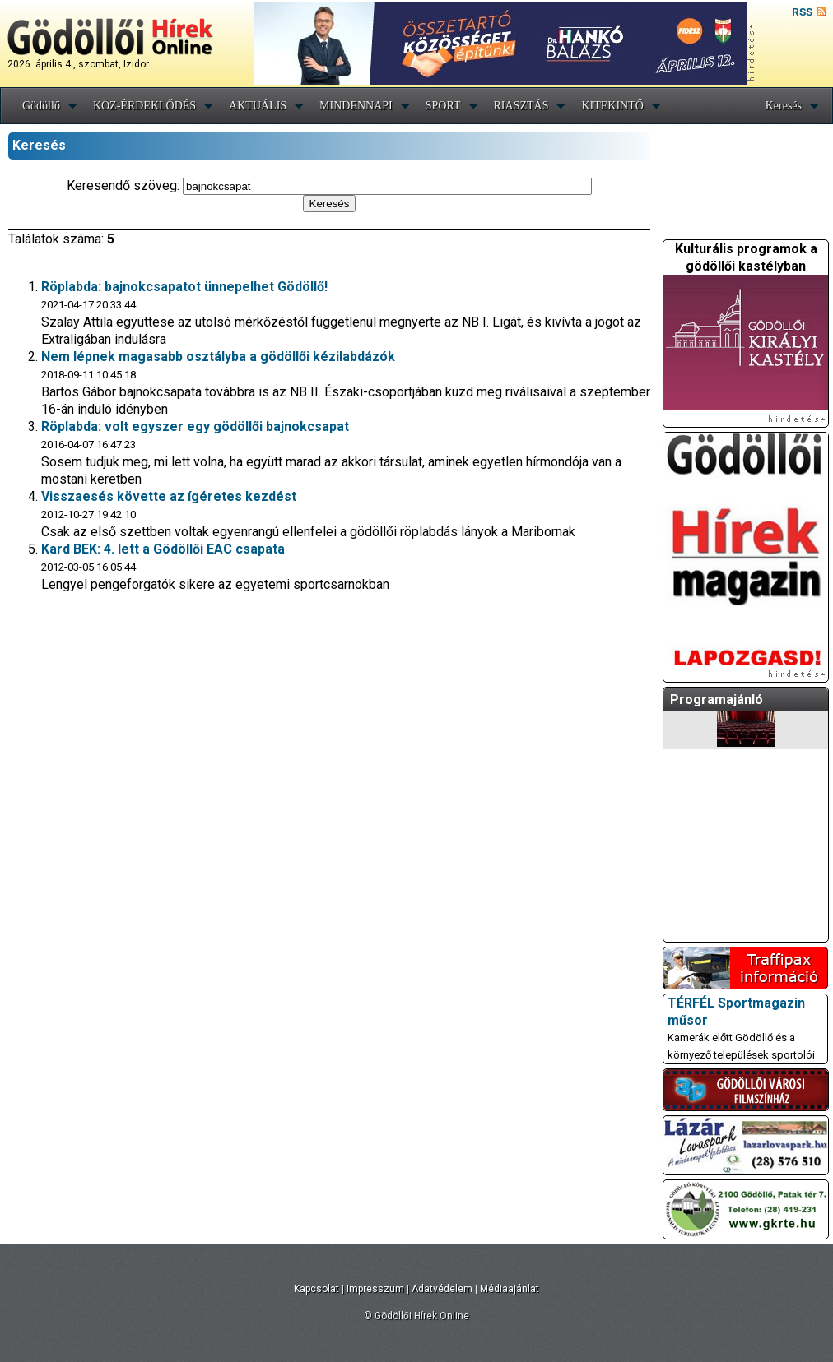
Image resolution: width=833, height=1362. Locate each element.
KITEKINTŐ (612, 106)
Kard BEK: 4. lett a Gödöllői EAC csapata (163, 549)
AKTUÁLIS (257, 106)
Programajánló (716, 699)
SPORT (443, 106)
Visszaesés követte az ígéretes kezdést (168, 496)
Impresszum (375, 1289)
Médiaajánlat (509, 1289)
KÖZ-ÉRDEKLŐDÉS (144, 106)
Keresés (784, 106)
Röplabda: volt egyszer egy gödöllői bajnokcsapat (195, 426)
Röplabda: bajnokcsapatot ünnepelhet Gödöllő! (184, 286)
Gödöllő (41, 106)
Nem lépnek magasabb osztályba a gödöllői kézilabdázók (218, 356)
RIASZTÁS (521, 106)
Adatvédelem (442, 1289)
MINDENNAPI (356, 106)
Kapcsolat (316, 1289)
